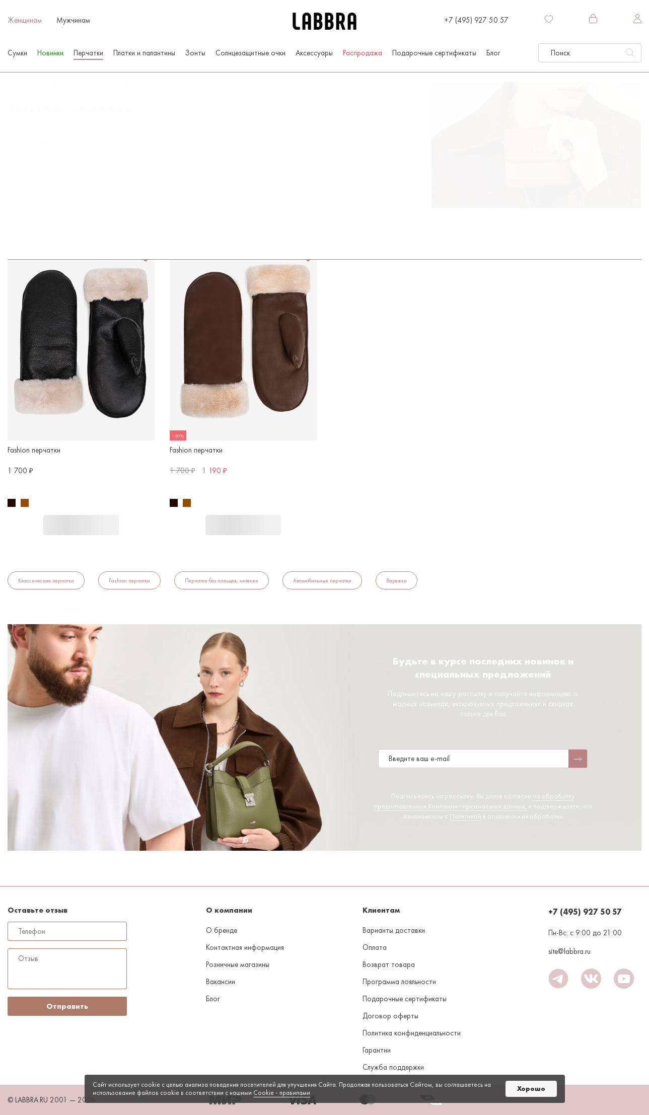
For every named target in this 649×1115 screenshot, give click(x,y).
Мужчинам (73, 20)
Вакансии (220, 982)
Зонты (195, 53)
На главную (22, 83)
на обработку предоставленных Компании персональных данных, (474, 800)
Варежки (134, 83)
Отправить (67, 1006)
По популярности (40, 143)
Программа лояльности (399, 982)
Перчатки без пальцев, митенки (221, 580)
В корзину (81, 525)
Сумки (17, 53)
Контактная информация (245, 947)
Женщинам (25, 20)
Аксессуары (314, 53)
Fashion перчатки (129, 580)
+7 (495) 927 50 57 (476, 20)
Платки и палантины (144, 53)
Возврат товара (389, 964)
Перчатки (88, 53)
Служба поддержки (393, 1067)
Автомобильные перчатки (322, 580)
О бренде (221, 930)
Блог (493, 53)
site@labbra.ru (569, 951)
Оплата (375, 947)
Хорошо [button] (531, 1088)
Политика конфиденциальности (412, 1033)
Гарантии (377, 1050)
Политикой (465, 816)
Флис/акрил (118, 208)
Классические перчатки (46, 580)
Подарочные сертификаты (434, 53)
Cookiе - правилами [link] (281, 1092)
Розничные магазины (237, 964)
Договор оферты (390, 1016)
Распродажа (362, 53)
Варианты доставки (394, 930)
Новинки (50, 53)
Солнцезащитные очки (250, 53)
